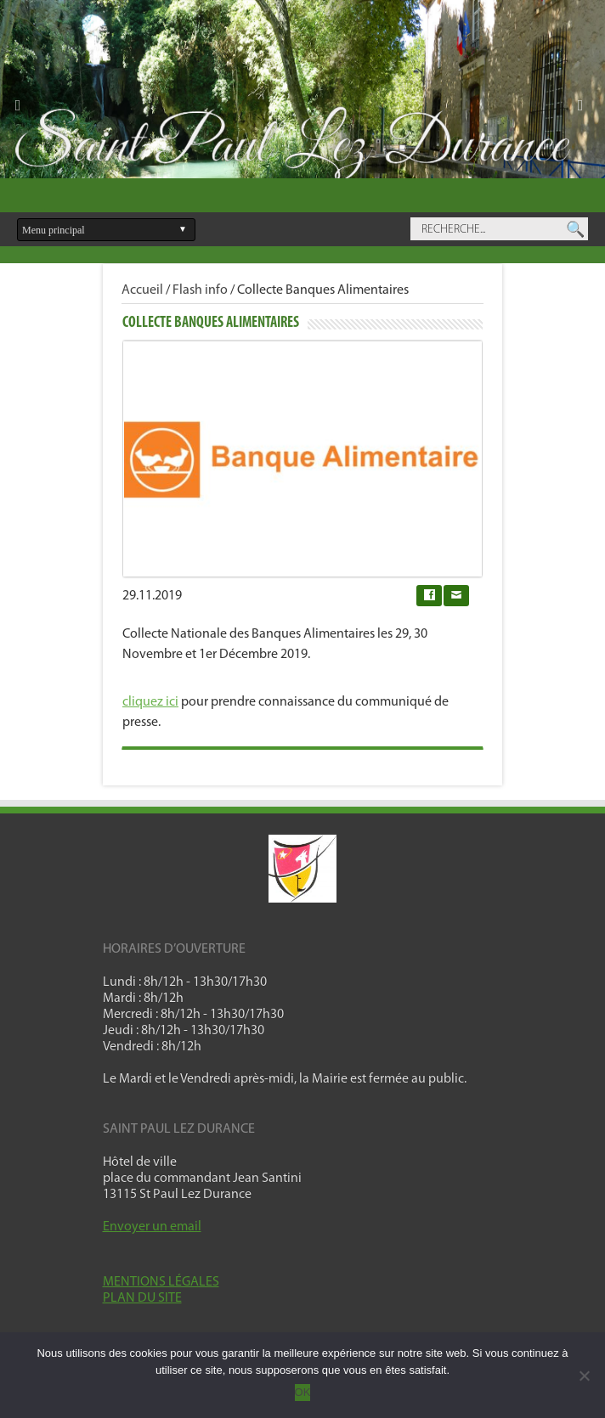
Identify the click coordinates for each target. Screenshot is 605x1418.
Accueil (142, 290)
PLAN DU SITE (142, 1298)
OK (303, 1392)
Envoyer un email (152, 1227)
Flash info (200, 290)
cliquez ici (150, 702)
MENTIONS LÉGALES (161, 1282)
